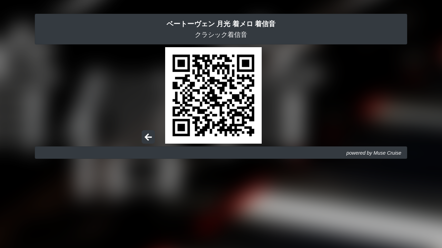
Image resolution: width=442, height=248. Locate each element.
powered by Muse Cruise (373, 153)
